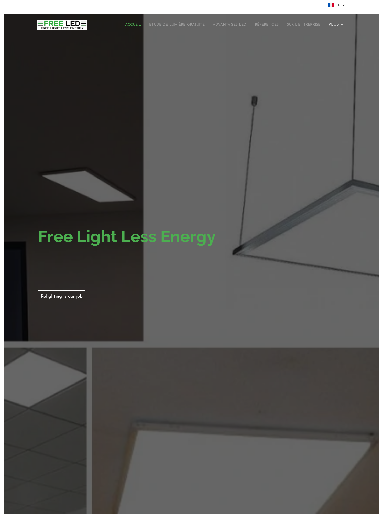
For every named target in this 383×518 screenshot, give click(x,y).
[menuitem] (158, 24)
